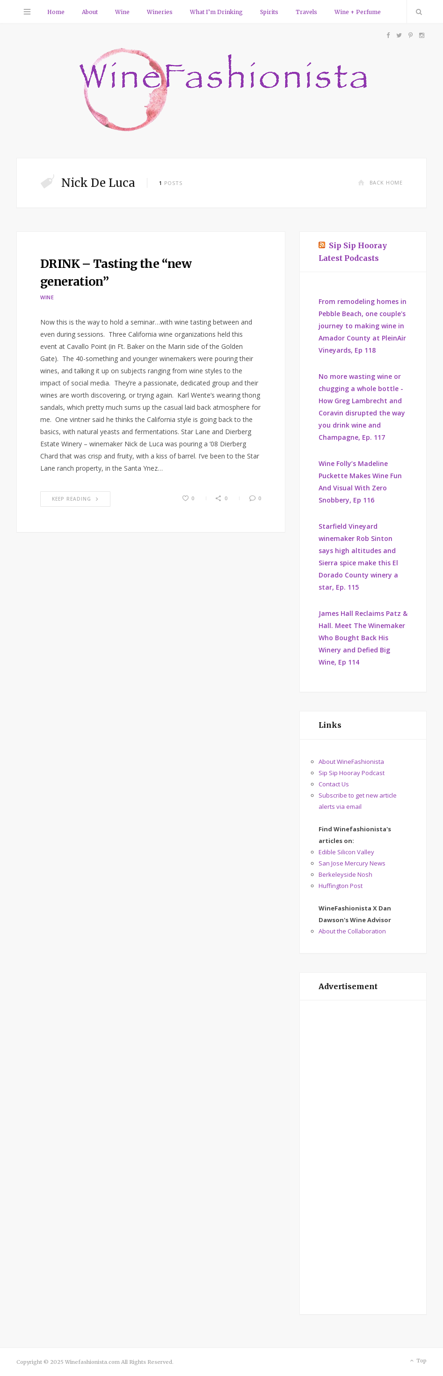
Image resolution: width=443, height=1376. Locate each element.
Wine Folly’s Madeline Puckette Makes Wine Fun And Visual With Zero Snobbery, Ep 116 (360, 481)
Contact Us (334, 784)
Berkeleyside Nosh (345, 874)
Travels (306, 11)
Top (417, 1361)
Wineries (160, 11)
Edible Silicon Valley (346, 852)
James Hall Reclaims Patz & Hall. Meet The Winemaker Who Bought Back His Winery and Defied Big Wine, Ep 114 (363, 637)
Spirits (269, 11)
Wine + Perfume (357, 11)
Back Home (380, 182)
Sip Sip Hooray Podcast (352, 773)
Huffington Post (341, 885)
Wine (122, 11)
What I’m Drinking (216, 11)
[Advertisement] (363, 1157)
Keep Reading (75, 499)
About (90, 11)
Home (56, 11)
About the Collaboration (352, 931)
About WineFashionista (351, 761)
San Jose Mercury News (352, 863)
